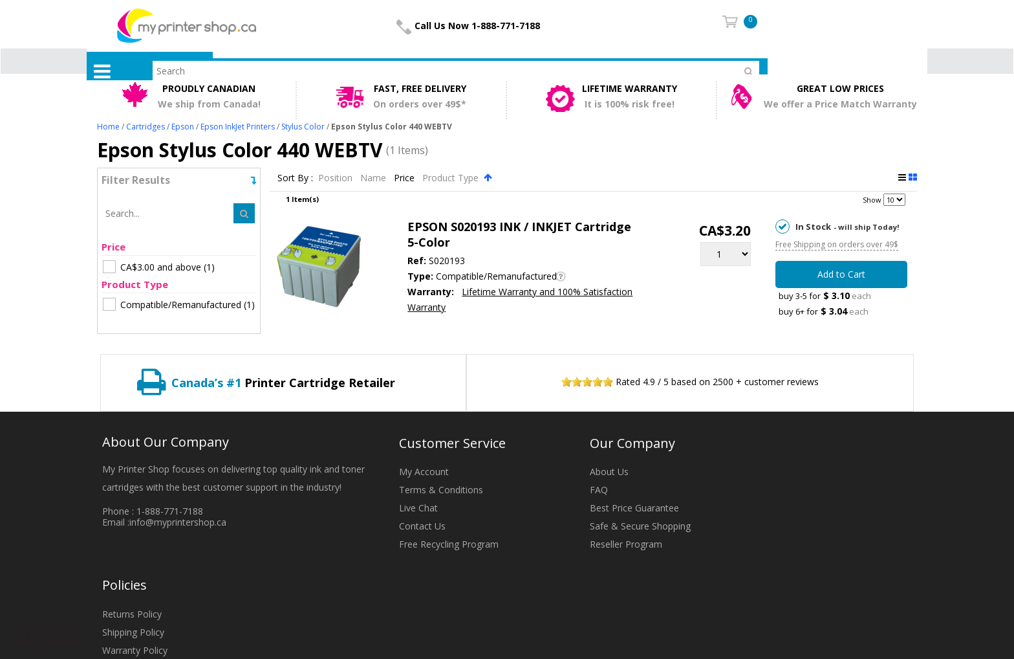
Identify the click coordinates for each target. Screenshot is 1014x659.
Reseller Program (626, 544)
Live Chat (418, 508)
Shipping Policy (133, 632)
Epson (182, 126)
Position (336, 178)
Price (405, 178)
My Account (424, 471)
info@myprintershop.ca (177, 522)
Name (374, 178)
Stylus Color (303, 126)
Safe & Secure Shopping (640, 526)
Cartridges (145, 126)
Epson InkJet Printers (237, 126)
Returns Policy (132, 614)
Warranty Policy (134, 650)
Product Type (451, 178)
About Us (609, 471)
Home (108, 126)
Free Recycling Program (449, 544)
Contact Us (422, 526)
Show (872, 200)
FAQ (599, 490)
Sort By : (295, 178)
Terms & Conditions (441, 490)
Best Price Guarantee (634, 508)
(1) (159, 266)
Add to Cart (841, 274)
